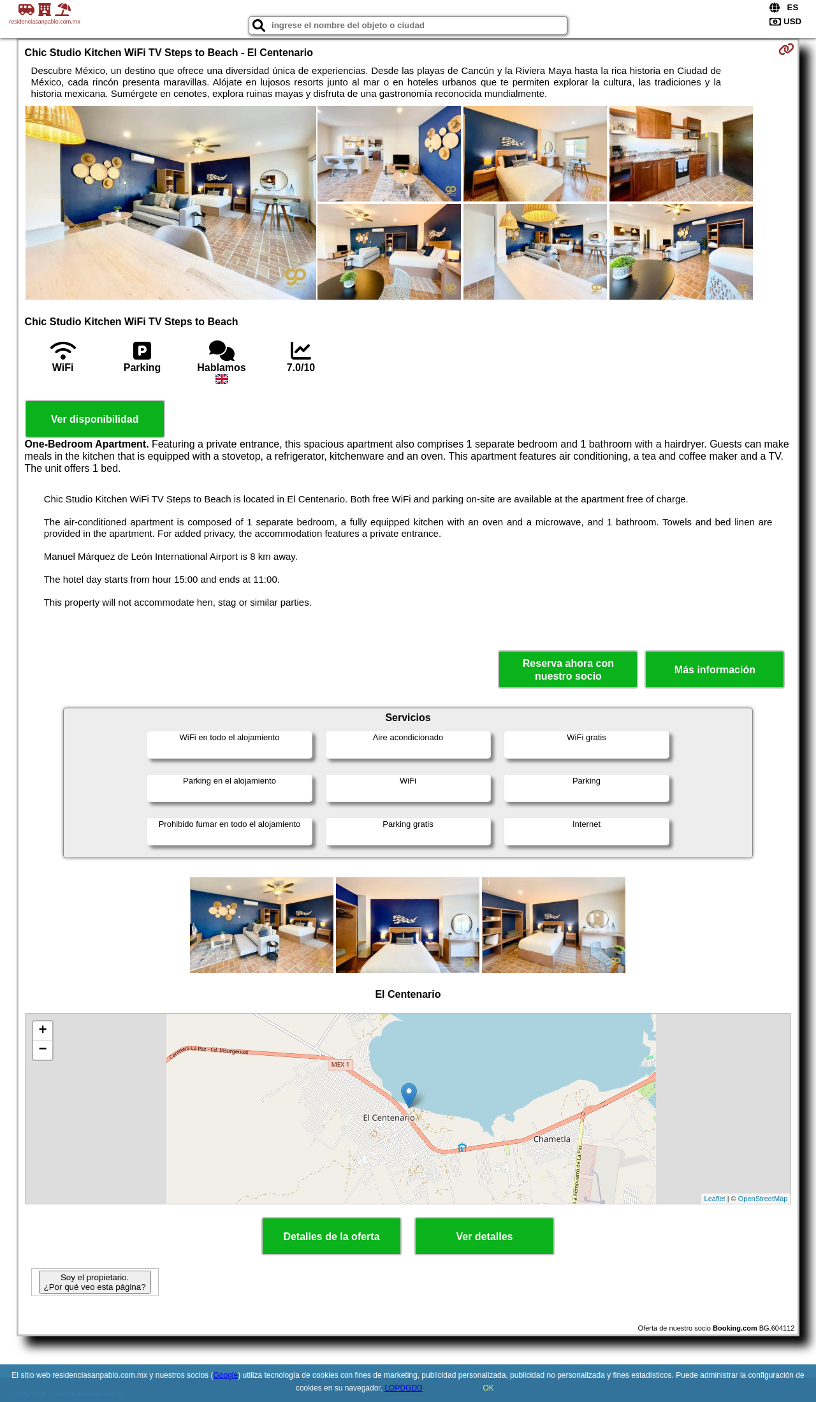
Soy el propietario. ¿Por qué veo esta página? (95, 1282)
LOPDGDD (403, 1388)
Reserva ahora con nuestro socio (568, 669)
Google (225, 1375)
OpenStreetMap (763, 1198)
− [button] (42, 1050)
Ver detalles (484, 1236)
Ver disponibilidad (95, 419)
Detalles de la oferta (331, 1236)
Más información (714, 669)
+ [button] (42, 1031)
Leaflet (714, 1198)
